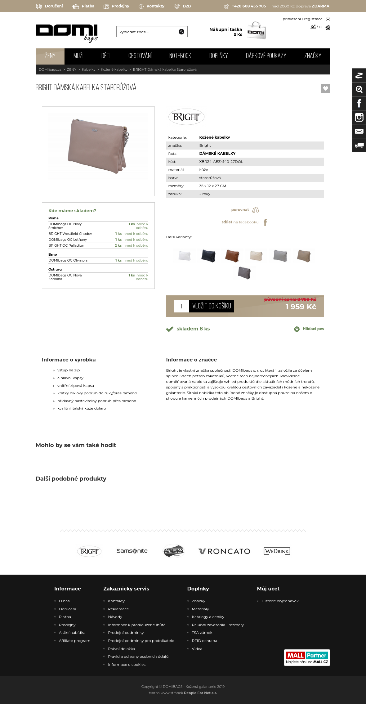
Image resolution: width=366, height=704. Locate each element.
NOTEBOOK (180, 56)
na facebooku (244, 222)
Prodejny (116, 6)
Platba (83, 6)
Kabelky (88, 69)
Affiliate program (74, 640)
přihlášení (292, 18)
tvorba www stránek (183, 693)
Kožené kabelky (114, 69)
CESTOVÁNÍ (140, 56)
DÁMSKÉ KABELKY (217, 153)
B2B (182, 6)
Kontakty (151, 6)
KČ (313, 27)
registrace (313, 18)
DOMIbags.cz (50, 69)
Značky (312, 56)
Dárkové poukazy (266, 56)
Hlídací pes (309, 329)
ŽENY (50, 56)
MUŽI (78, 56)
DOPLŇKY (218, 56)
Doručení (49, 6)
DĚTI (105, 56)
